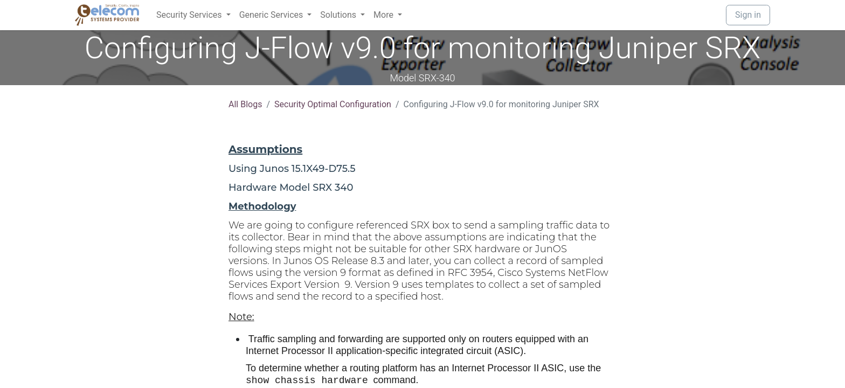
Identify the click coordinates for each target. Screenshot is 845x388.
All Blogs (245, 104)
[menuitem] (193, 15)
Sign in (748, 15)
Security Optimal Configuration (332, 104)
